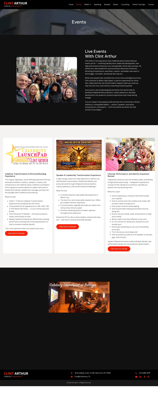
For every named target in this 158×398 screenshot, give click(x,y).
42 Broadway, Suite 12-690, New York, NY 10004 (93, 373)
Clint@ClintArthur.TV (82, 376)
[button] (136, 377)
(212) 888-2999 (144, 373)
